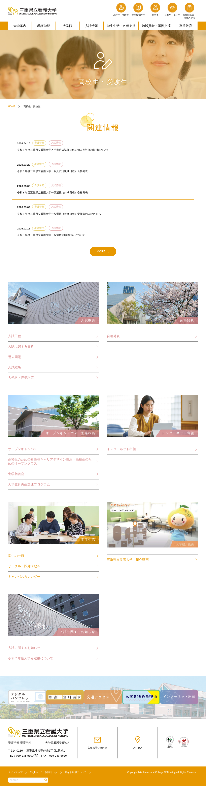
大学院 (67, 26)
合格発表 (113, 336)
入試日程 (14, 337)
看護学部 (43, 26)
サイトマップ (15, 772)
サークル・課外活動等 (24, 567)
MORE (101, 252)
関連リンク (51, 772)
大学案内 (19, 26)
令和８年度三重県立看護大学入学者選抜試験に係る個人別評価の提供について (63, 150)
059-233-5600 (25, 755)
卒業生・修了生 (172, 9)
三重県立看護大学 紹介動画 (128, 560)
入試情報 (91, 26)
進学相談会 (16, 475)
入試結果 (14, 368)
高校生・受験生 (121, 9)
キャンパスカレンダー (24, 577)
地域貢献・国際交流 (156, 26)
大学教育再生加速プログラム (29, 485)
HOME (11, 106)
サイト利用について (76, 772)
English (34, 772)
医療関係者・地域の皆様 (189, 10)
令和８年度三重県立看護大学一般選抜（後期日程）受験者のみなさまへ (59, 214)
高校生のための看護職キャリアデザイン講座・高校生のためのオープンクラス (50, 462)
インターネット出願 (121, 450)
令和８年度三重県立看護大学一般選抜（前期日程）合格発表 (52, 192)
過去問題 (14, 357)
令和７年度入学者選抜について (30, 659)
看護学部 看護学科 (19, 742)
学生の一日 (16, 557)
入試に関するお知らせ (24, 649)
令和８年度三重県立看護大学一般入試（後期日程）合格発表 (52, 171)
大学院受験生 (138, 9)
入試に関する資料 (21, 347)
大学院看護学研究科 (57, 742)
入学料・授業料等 (21, 378)
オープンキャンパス (22, 449)
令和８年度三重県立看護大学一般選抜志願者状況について (51, 235)
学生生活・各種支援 (121, 26)
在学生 (155, 9)
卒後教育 (185, 26)
